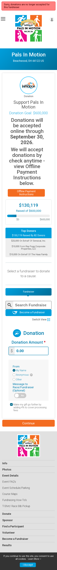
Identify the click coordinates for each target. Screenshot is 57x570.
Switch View (41, 319)
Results (7, 545)
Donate (6, 513)
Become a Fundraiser (28, 312)
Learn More (33, 559)
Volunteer (8, 532)
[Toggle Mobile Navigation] (3, 19)
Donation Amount (29, 342)
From (16, 366)
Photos (6, 469)
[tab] (28, 291)
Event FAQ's (9, 481)
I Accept (28, 564)
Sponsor (7, 520)
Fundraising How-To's (14, 500)
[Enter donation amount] (31, 351)
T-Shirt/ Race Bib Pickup (16, 506)
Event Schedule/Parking (16, 487)
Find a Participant (13, 526)
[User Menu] (52, 19)
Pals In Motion (29, 54)
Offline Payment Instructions (26, 193)
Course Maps (9, 494)
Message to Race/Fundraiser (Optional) (23, 387)
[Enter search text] (32, 305)
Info (4, 463)
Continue (28, 423)
